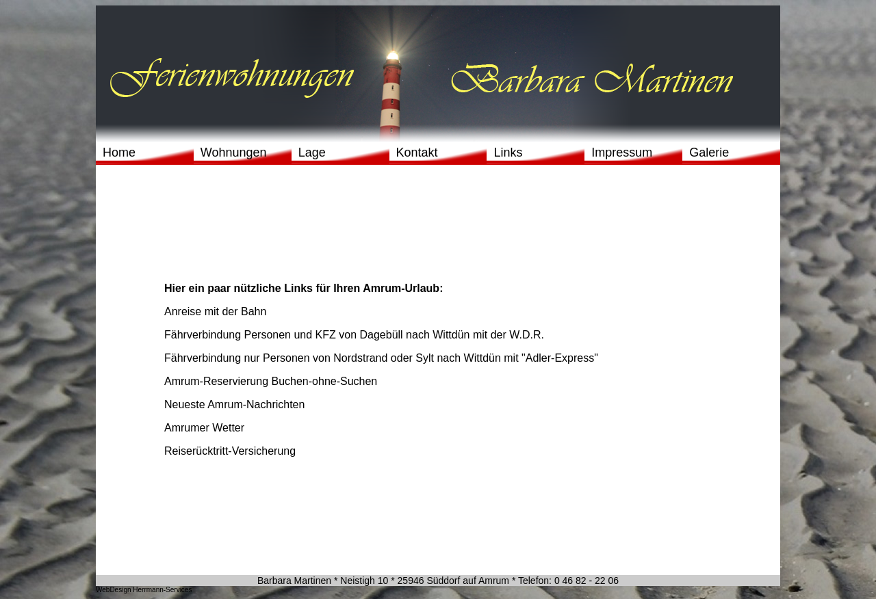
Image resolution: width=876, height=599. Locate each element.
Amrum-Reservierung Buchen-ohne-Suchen (270, 381)
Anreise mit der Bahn (215, 311)
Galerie (709, 152)
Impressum (621, 152)
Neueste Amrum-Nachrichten (234, 404)
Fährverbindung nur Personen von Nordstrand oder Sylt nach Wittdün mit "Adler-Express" (381, 358)
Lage (312, 152)
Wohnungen (234, 152)
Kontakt (417, 152)
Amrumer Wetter (204, 428)
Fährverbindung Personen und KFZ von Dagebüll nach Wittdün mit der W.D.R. (354, 335)
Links (507, 152)
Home (119, 152)
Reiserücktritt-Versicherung (230, 451)
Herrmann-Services (161, 590)
